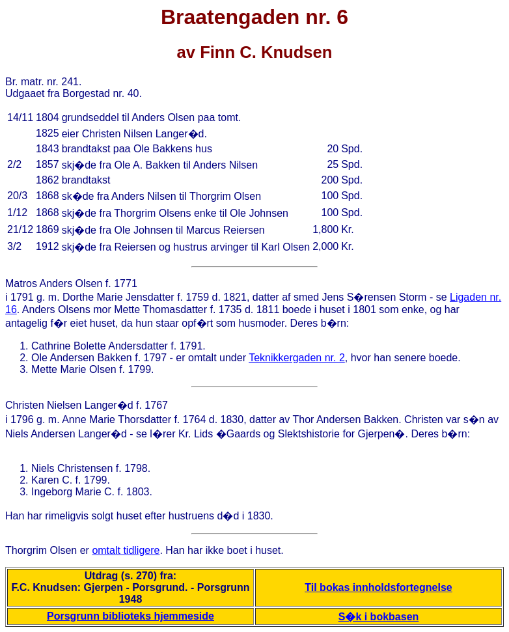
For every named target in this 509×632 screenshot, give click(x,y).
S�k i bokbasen (378, 616)
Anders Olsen (70, 283)
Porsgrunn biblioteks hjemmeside (130, 616)
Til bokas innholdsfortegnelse (378, 587)
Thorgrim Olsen (41, 550)
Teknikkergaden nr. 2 (297, 357)
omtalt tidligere (125, 550)
